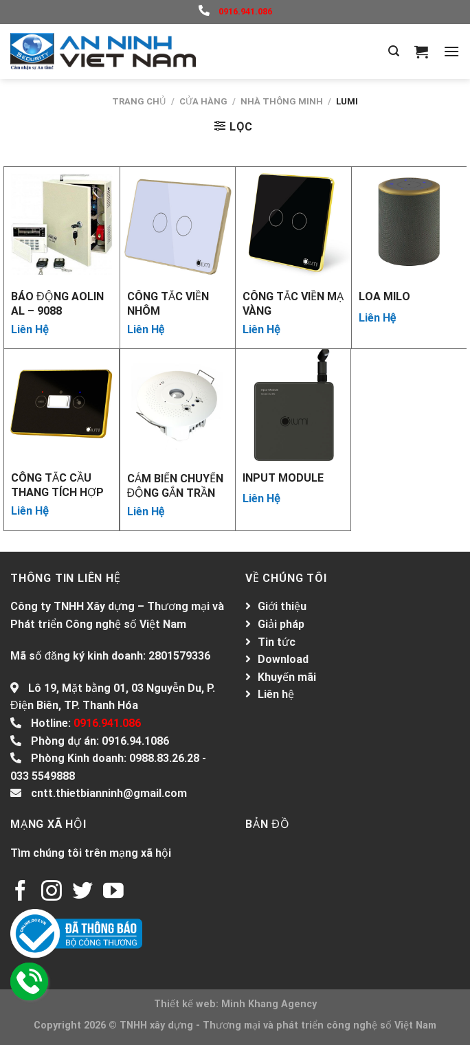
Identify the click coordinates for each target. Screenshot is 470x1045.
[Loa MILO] (409, 224)
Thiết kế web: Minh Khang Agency (235, 1004)
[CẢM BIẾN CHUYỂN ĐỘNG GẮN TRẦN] (178, 406)
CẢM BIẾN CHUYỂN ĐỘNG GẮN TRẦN (175, 485)
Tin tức (276, 642)
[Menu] (451, 51)
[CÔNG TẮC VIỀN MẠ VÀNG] (293, 224)
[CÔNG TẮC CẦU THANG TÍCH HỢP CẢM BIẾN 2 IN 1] (61, 406)
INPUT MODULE (283, 477)
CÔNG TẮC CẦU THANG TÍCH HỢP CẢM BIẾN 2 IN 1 (57, 484)
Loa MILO (384, 296)
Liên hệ (276, 694)
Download (283, 659)
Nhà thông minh (281, 101)
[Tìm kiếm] (393, 51)
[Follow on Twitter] (82, 892)
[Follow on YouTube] (113, 892)
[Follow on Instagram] (51, 892)
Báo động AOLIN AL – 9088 (57, 303)
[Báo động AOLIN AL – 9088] (62, 224)
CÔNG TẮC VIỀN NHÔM (168, 303)
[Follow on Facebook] (20, 892)
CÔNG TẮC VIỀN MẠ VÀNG (293, 303)
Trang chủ (139, 101)
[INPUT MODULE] (293, 406)
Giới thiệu (282, 606)
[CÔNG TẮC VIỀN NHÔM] (178, 224)
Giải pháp (281, 624)
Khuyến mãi (287, 677)
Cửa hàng (203, 101)
